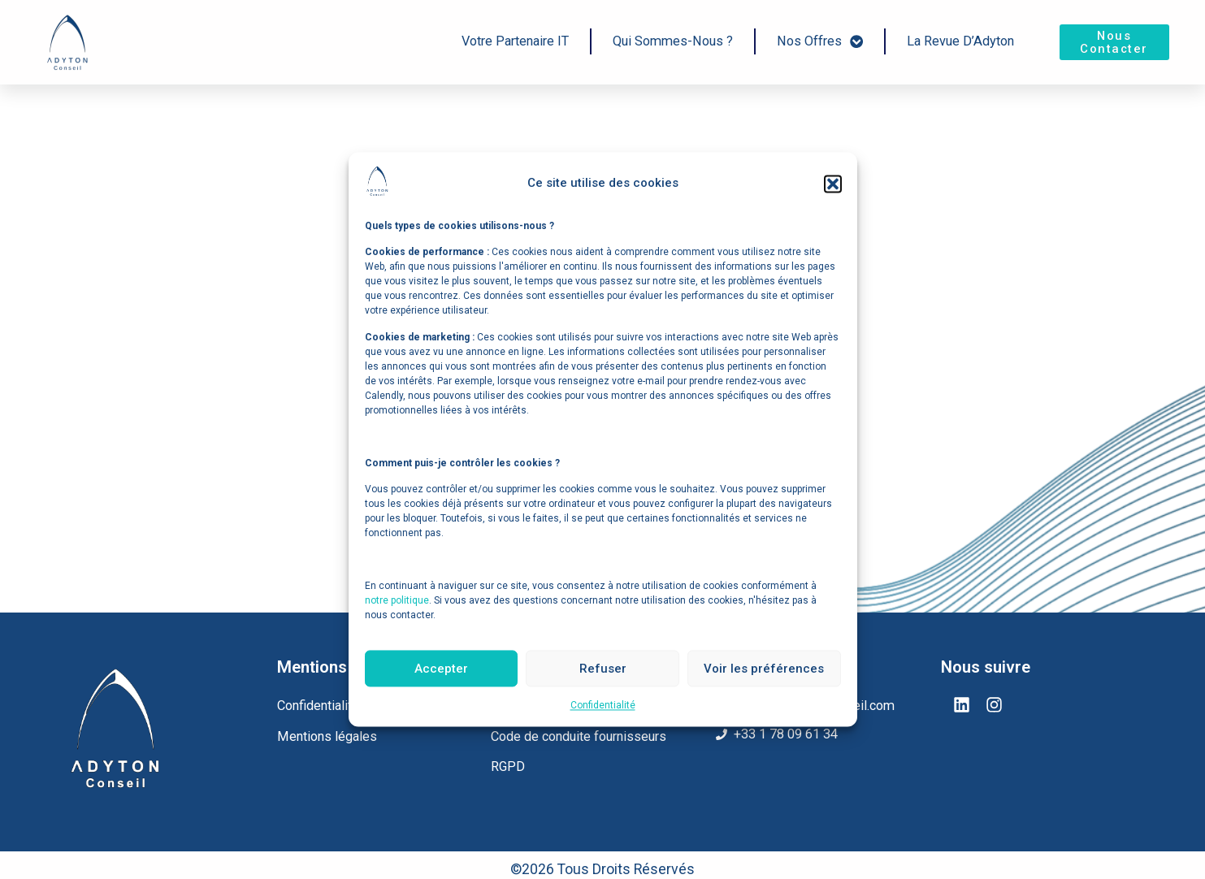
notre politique (397, 600)
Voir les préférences (764, 668)
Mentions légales (327, 736)
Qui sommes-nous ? (673, 41)
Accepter (441, 668)
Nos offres (820, 40)
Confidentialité (602, 706)
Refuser (602, 668)
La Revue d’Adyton (960, 41)
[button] (833, 183)
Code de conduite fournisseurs (578, 736)
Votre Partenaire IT (515, 41)
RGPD (508, 766)
